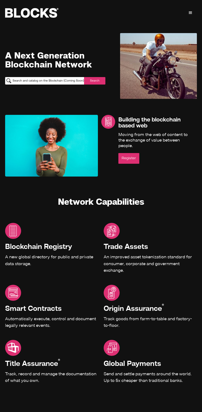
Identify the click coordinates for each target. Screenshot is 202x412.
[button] (190, 12)
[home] (32, 13)
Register (129, 158)
